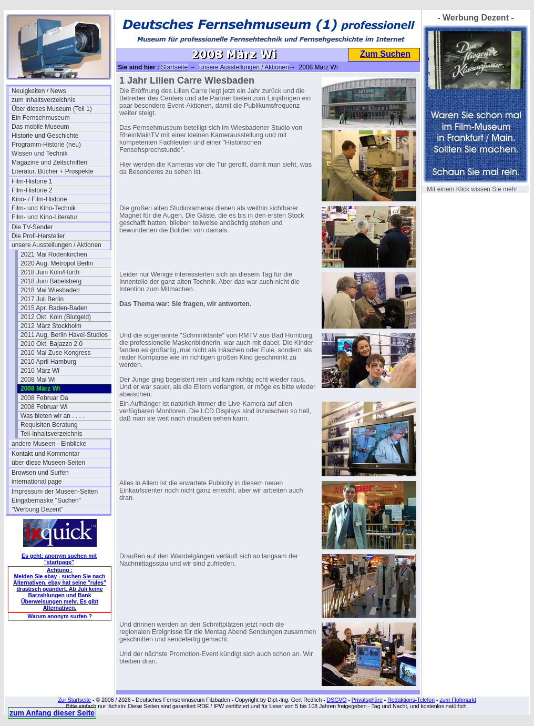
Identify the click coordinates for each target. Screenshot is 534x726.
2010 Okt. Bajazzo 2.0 (51, 343)
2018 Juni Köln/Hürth (49, 272)
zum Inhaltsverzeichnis (43, 100)
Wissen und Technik (40, 153)
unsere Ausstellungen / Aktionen (56, 245)
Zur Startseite (74, 700)
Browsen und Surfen (40, 472)
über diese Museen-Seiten (48, 462)
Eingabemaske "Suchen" (46, 500)
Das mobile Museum (40, 126)
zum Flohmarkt (457, 700)
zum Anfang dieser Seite (52, 713)
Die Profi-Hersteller (38, 236)
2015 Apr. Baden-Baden (53, 308)
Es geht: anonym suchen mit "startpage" (59, 559)
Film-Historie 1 (32, 181)
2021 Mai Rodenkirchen (53, 254)
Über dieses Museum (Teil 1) (52, 109)
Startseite (174, 67)
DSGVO (337, 700)
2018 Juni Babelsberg (50, 281)
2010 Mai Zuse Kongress (55, 352)
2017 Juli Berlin (42, 299)
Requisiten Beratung (49, 424)
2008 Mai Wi (38, 379)
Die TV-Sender (32, 227)
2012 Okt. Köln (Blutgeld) (55, 317)
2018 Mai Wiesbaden (50, 290)
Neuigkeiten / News (39, 91)
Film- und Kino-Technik (44, 208)
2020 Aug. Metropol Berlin (56, 263)
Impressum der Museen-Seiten (55, 491)
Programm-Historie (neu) (46, 144)
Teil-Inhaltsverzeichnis (51, 433)
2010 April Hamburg (48, 361)
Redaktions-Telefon (411, 700)
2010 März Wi (39, 370)
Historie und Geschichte (45, 135)
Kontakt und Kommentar (45, 453)
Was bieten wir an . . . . (52, 416)
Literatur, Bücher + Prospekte (53, 171)
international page (36, 481)
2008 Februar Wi (43, 407)
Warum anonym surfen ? (59, 616)
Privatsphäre (367, 700)
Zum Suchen (385, 53)
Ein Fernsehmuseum (41, 117)
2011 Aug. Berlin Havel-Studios (64, 335)
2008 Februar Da (44, 398)
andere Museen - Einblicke (49, 443)
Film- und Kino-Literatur (44, 217)
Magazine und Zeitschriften (49, 162)
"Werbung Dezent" (37, 509)
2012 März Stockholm (50, 326)
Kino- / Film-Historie (39, 199)
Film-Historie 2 (32, 190)
